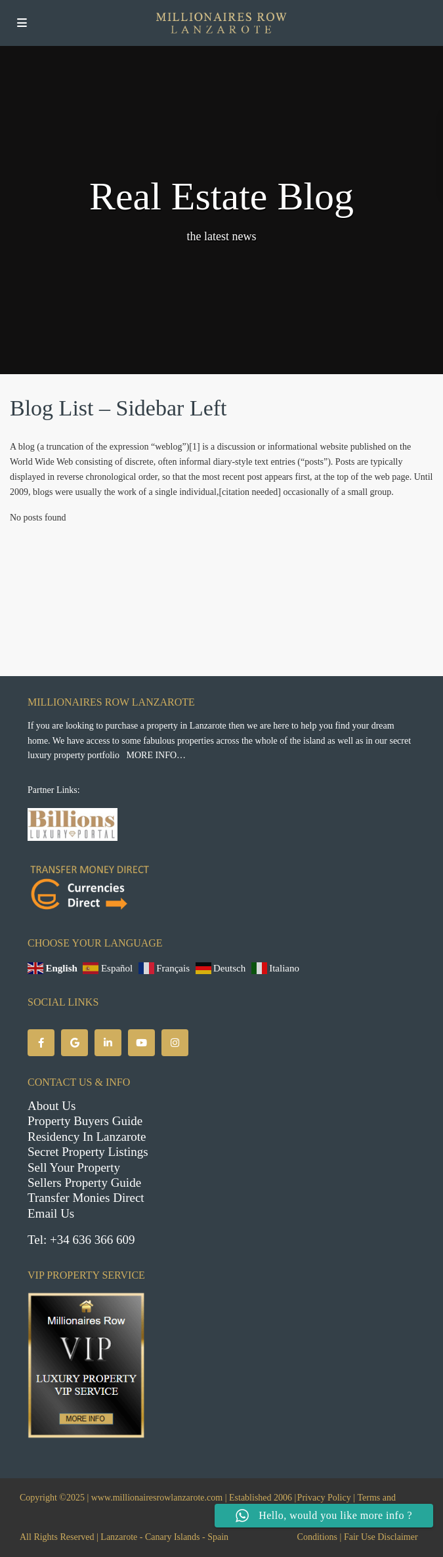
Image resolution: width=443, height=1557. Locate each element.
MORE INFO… (156, 755)
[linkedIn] (108, 1042)
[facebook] (41, 1042)
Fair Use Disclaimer (381, 1537)
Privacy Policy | (326, 1498)
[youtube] (141, 1042)
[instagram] (174, 1042)
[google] (74, 1042)
